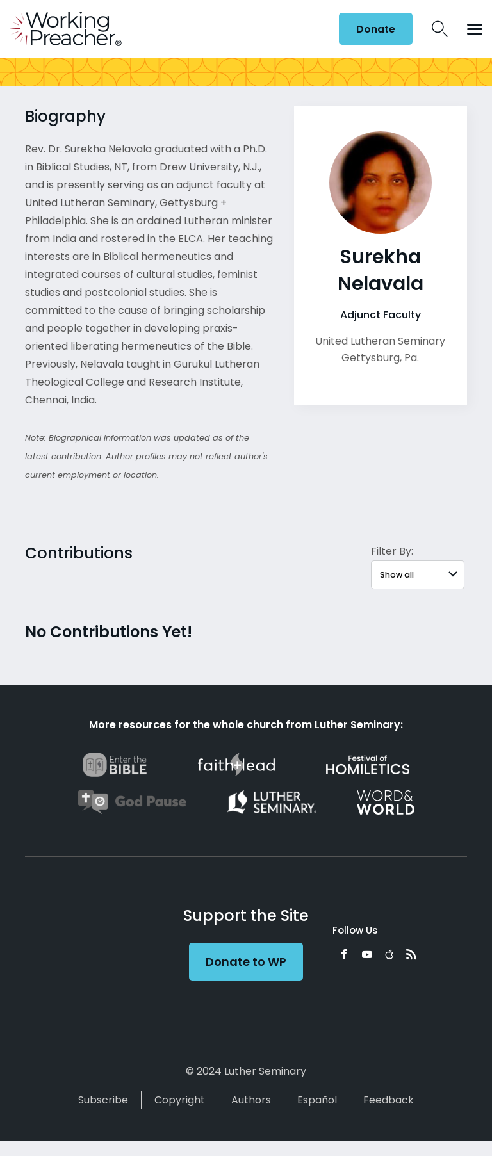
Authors (251, 1100)
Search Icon (440, 28)
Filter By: (392, 551)
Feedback (388, 1100)
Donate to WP (246, 962)
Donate (375, 29)
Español (317, 1100)
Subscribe (103, 1100)
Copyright (179, 1100)
